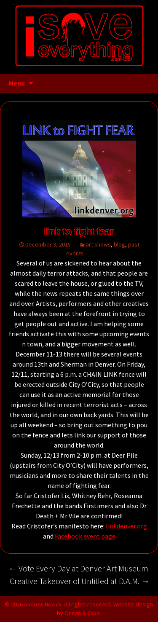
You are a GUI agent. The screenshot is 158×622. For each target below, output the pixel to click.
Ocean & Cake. (82, 613)
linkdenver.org (126, 526)
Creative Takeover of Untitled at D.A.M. (80, 581)
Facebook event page (85, 536)
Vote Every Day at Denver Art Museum (78, 568)
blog (119, 244)
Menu (16, 83)
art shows (98, 244)
